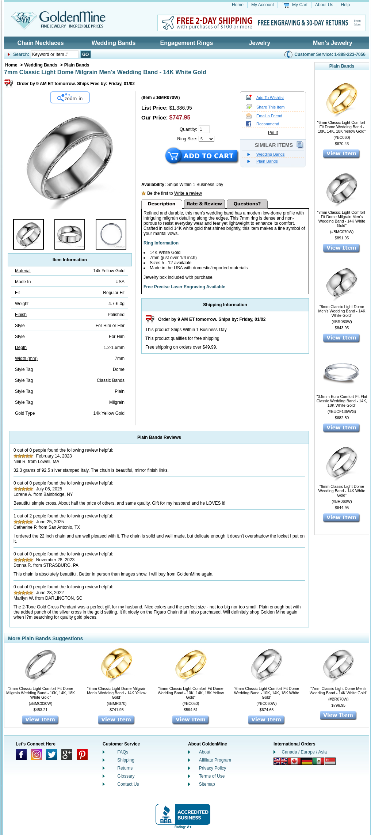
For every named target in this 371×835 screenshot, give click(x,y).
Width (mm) (26, 358)
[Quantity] (204, 129)
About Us (324, 4)
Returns (125, 768)
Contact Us (128, 784)
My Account (262, 4)
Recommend (267, 124)
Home (238, 4)
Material (23, 270)
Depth (21, 347)
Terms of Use (212, 776)
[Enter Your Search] (55, 54)
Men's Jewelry (332, 43)
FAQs (122, 752)
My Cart (299, 4)
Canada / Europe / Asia (304, 752)
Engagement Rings (186, 43)
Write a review (188, 193)
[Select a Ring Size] (206, 139)
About (204, 752)
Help (345, 4)
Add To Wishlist (270, 97)
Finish (21, 314)
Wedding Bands (114, 43)
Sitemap (207, 784)
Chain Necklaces (40, 43)
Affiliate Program (215, 760)
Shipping (125, 760)
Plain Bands (76, 65)
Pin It (273, 132)
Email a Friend (269, 116)
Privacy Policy (212, 768)
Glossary (125, 776)
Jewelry (260, 43)
